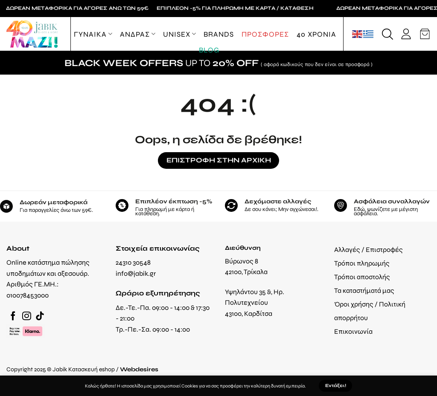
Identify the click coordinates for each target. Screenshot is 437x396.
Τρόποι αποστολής (362, 277)
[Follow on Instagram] (26, 316)
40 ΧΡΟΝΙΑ (316, 34)
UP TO (218, 62)
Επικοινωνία (353, 331)
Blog (209, 50)
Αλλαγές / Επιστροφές (368, 250)
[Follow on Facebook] (13, 316)
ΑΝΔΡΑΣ (137, 34)
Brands (219, 34)
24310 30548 (133, 262)
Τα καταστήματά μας (364, 290)
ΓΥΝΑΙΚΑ (93, 34)
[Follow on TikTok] (39, 316)
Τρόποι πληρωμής (362, 263)
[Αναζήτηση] (387, 34)
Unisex (179, 34)
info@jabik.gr (136, 273)
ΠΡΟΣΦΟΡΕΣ (265, 34)
